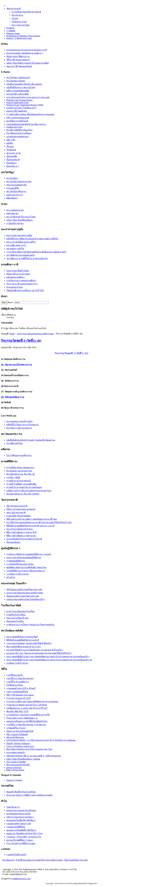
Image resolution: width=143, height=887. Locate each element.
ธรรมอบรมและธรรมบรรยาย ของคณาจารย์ (26, 50)
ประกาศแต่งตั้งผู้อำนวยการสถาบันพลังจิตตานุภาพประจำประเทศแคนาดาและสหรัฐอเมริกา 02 (49, 660)
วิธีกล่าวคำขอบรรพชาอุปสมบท (20, 509)
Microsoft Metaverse (15, 737)
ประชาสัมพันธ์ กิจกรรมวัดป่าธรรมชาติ (24, 539)
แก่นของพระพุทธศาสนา (17, 136)
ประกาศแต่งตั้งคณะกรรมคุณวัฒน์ (22, 637)
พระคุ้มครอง (8, 860)
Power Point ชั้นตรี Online (17, 270)
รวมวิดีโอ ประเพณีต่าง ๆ (17, 682)
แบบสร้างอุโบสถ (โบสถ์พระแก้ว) (21, 108)
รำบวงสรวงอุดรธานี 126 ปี (18, 698)
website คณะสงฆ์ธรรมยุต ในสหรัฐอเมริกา (25, 599)
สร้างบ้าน (10, 577)
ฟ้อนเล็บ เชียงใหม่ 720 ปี (17, 711)
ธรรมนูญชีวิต (12, 188)
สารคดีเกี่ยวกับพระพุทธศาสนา (20, 467)
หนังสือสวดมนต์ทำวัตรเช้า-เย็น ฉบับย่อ (24, 84)
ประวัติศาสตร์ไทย (14, 443)
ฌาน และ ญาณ (13, 153)
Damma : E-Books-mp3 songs (19, 38)
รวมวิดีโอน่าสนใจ (14, 675)
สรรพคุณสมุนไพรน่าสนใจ (18, 814)
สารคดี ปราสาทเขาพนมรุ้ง (18, 481)
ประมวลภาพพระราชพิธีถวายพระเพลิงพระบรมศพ (29, 795)
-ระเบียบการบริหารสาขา (17, 574)
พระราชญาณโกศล (20, 25)
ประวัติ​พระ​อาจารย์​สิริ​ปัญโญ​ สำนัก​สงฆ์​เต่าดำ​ (27, 258)
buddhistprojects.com (21, 878)
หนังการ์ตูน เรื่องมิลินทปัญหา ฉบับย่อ (23, 759)
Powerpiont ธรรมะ (14, 287)
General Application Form (17, 102)
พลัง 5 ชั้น (10, 140)
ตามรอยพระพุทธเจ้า (15, 752)
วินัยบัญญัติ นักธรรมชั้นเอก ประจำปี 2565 (25, 290)
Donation (10, 28)
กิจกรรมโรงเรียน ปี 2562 (17, 618)
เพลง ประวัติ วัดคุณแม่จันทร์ (19, 66)
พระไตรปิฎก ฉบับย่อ (15, 81)
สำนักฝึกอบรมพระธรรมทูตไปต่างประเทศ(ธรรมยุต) (39, 860)
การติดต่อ (10, 31)
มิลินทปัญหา (12, 198)
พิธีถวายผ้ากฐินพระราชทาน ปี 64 (21, 532)
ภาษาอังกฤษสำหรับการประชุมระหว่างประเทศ (27, 97)
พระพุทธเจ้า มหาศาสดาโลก (19, 471)
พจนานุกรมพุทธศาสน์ (16, 185)
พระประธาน (17, 15)
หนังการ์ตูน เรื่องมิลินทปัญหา (19, 220)
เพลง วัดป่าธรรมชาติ (16, 512)
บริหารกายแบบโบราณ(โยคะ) (20, 817)
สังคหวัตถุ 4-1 (12, 166)
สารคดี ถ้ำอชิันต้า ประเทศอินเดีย (21, 484)
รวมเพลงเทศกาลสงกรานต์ (18, 823)
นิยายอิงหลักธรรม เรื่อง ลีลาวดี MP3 (22, 494)
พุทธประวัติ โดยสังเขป (16, 111)
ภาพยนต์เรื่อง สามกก (16, 728)
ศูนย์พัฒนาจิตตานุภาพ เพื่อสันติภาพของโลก (26, 567)
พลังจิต (9, 143)
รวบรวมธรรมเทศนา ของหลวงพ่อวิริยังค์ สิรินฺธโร (29, 643)
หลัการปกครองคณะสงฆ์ (17, 118)
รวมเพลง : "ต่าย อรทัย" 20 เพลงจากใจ (23, 837)
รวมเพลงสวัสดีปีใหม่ (15, 827)
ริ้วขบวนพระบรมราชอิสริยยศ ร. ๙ (22, 718)
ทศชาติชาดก (12, 213)
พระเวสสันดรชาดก (15, 210)
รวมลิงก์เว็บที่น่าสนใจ (16, 854)
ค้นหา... (11, 302)
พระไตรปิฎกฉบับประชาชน (18, 181)
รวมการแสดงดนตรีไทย (17, 691)
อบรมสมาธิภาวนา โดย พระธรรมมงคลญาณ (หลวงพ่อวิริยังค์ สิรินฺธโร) (39, 653)
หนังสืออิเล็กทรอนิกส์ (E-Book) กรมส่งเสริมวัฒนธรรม (30, 440)
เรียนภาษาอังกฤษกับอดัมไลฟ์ (19, 731)
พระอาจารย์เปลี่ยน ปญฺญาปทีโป (20, 242)
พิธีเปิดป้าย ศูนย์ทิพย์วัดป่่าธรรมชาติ (22, 640)
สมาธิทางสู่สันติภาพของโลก (19, 130)
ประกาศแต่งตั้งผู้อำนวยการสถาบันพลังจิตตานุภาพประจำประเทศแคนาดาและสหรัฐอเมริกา (47, 656)
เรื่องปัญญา (11, 163)
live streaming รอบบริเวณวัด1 (19, 421)
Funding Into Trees (14, 127)
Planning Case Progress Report (19, 100)
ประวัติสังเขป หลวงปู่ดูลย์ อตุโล (20, 255)
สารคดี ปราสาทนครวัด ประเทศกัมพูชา (24, 487)
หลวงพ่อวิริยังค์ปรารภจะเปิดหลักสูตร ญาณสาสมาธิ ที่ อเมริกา (34, 650)
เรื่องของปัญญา (13, 542)
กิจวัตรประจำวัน (19, 22)
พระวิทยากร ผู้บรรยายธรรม (19, 428)
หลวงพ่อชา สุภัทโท (15, 248)
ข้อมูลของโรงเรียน (15, 621)
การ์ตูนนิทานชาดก (15, 223)
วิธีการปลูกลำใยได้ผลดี (16, 734)
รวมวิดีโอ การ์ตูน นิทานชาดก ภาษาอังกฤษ (26, 724)
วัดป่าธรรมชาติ (13, 8)
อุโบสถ (15, 18)
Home (12, 334)
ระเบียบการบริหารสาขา (17, 663)
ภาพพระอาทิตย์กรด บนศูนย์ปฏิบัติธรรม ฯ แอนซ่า (28, 554)
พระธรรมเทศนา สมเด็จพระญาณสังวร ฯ (24, 53)
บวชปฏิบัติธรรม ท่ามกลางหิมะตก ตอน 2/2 (25, 571)
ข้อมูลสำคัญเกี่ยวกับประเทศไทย (21, 792)
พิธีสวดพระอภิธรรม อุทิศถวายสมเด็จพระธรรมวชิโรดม (31, 519)
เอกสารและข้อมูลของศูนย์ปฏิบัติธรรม (23, 557)
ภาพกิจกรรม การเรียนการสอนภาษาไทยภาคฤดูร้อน (30, 624)
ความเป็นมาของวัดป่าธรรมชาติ (26, 12)
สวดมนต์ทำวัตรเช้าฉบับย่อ (18, 516)
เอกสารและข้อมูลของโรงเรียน (20, 611)
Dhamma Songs (13, 33)
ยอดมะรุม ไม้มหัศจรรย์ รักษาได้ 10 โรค (24, 833)
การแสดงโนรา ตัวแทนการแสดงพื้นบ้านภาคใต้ (27, 715)
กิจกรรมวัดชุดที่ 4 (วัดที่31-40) (21, 340)
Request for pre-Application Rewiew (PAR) (24, 105)
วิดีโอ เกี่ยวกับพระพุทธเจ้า (18, 60)
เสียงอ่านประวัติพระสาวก (18, 56)
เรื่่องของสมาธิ (13, 160)
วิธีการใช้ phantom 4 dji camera (20, 695)
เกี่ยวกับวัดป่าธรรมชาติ (16, 506)
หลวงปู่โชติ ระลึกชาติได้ (17, 94)
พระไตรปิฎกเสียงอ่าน (16, 191)
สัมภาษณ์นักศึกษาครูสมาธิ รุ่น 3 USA (23, 646)
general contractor (14, 767)
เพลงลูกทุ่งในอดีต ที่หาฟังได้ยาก (21, 820)
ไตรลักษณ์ (11, 150)
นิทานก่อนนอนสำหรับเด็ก (18, 765)
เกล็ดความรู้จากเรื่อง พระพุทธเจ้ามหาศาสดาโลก (28, 490)
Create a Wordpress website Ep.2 (20, 746)
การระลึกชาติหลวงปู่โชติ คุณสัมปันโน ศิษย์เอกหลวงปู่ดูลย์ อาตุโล (36, 252)
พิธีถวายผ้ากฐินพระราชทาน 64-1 (21, 535)
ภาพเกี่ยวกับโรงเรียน (15, 615)
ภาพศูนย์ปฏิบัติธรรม (15, 561)
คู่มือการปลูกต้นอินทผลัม (17, 91)
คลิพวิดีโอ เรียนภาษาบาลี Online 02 (22, 425)
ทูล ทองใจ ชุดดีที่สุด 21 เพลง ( (19, 840)
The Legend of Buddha (16, 762)
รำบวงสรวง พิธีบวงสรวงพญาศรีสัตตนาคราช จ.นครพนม (32, 701)
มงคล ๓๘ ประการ (14, 195)
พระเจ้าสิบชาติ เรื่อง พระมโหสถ (21, 217)
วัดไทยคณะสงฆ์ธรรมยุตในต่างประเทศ (24, 589)
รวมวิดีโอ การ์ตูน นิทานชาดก (20, 678)
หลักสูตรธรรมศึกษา (15, 277)
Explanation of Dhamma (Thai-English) (23, 36)
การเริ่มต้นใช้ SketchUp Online (20, 564)
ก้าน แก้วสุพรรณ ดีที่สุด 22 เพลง (20, 843)
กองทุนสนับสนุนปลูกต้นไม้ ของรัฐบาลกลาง (26, 124)
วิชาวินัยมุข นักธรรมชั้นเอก (19, 133)
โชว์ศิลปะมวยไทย (14, 685)
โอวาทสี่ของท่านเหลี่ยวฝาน (19, 455)
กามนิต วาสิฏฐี (13, 477)
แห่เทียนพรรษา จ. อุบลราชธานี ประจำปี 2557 (27, 708)
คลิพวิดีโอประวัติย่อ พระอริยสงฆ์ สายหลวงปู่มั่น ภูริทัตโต (32, 239)
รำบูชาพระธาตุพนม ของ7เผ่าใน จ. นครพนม (26, 705)
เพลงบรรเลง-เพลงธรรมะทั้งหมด (21, 810)
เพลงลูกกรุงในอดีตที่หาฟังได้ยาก (21, 830)
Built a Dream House (15, 770)
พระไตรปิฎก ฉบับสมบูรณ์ (18, 77)
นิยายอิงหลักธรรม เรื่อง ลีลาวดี (20, 474)
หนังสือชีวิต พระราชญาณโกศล (20, 87)
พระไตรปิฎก (12, 178)
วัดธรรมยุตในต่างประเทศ (75, 860)
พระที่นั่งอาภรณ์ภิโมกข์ (17, 121)
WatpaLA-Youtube (14, 780)
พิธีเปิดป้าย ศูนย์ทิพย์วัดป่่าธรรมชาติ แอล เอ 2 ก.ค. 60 (30, 526)
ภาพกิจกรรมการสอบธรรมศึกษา (21, 280)
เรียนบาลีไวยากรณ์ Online (18, 274)
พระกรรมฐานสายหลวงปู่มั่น (19, 235)
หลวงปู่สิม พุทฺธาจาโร (16, 245)
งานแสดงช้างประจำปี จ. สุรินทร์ (21, 688)
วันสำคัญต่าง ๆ (13, 807)
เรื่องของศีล (11, 156)
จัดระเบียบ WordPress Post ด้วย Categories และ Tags (29, 749)
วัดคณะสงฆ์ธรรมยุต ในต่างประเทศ (22, 596)
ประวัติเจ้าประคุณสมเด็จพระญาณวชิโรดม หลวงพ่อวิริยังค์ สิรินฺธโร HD (39, 522)
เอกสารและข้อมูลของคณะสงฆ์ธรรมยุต (35, 334)
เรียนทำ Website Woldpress (18, 743)
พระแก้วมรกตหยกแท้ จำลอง (19, 529)
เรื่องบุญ (10, 146)
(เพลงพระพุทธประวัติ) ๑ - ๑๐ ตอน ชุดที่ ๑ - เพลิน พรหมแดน (33, 756)
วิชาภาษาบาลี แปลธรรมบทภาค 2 (21, 284)
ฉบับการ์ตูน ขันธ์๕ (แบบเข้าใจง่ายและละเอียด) (27, 63)
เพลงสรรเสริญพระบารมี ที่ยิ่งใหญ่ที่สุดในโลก (27, 721)
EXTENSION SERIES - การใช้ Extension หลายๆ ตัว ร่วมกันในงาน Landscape (41, 740)
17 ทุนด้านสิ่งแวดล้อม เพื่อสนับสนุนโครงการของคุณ (30, 114)
